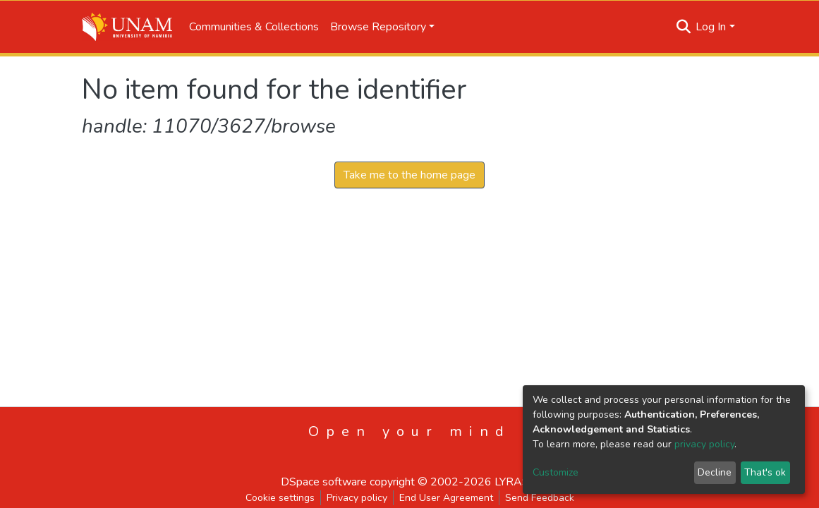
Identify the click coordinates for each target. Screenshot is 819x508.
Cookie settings (280, 497)
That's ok (765, 472)
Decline (715, 472)
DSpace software (324, 482)
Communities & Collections (254, 27)
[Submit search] (683, 27)
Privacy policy (357, 497)
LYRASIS (517, 482)
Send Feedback (539, 497)
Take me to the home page (409, 175)
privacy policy (704, 444)
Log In (711, 27)
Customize (555, 472)
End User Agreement (446, 497)
